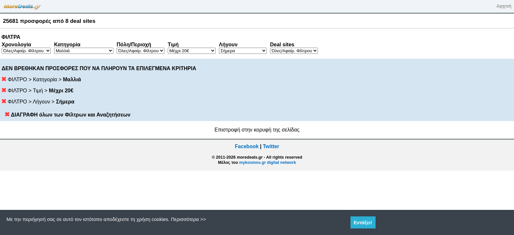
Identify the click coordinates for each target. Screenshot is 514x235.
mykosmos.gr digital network (267, 162)
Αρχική (503, 6)
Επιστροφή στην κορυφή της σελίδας (257, 130)
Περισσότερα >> (188, 219)
